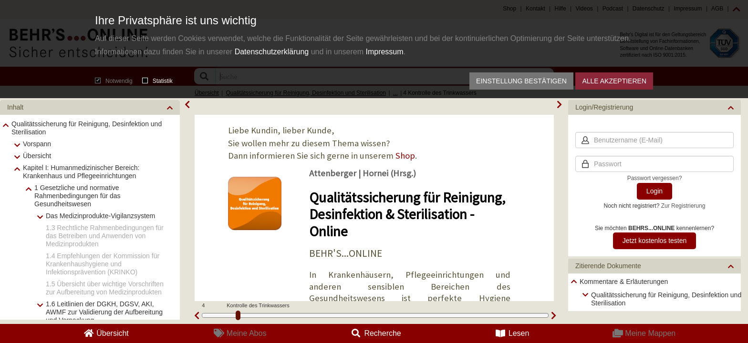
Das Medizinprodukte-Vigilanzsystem (100, 216)
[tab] (90, 107)
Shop (405, 155)
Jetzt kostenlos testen (655, 240)
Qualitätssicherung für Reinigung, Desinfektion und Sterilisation (86, 128)
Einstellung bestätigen (521, 81)
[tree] (654, 292)
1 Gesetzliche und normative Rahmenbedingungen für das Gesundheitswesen (77, 196)
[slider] (238, 315)
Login (654, 191)
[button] (90, 107)
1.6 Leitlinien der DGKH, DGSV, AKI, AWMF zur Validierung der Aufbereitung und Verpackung (104, 312)
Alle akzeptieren (614, 81)
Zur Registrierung (683, 205)
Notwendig (114, 81)
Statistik (157, 81)
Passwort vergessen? (654, 178)
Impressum (384, 52)
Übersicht (37, 156)
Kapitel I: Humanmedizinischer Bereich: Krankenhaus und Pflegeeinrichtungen (81, 172)
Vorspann (37, 144)
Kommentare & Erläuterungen (624, 281)
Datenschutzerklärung (272, 52)
